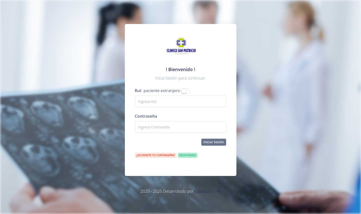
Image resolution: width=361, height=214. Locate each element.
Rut (138, 90)
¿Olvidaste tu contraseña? (155, 155)
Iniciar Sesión (214, 142)
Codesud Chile (208, 191)
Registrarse (187, 155)
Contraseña (146, 116)
